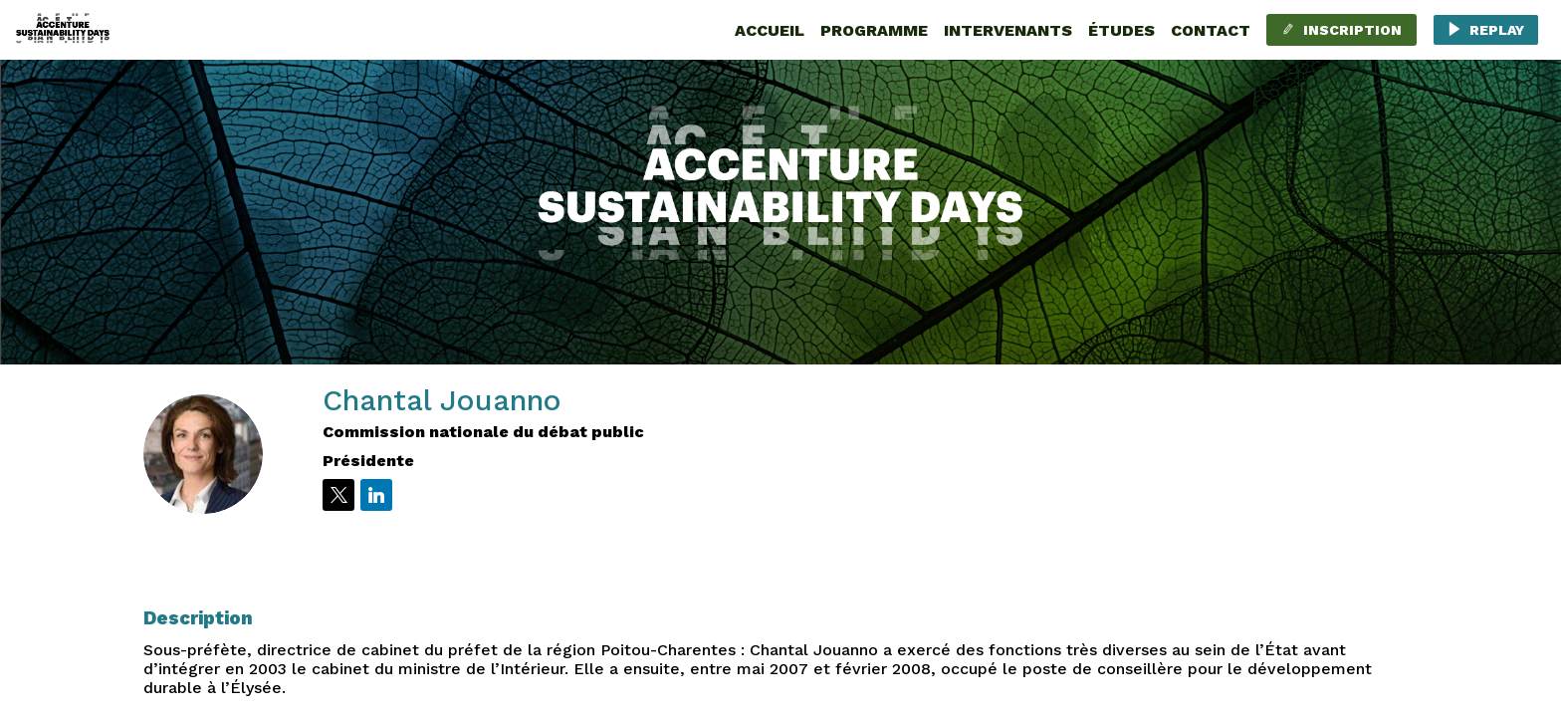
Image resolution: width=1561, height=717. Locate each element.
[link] (769, 30)
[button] (1341, 30)
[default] (1121, 30)
